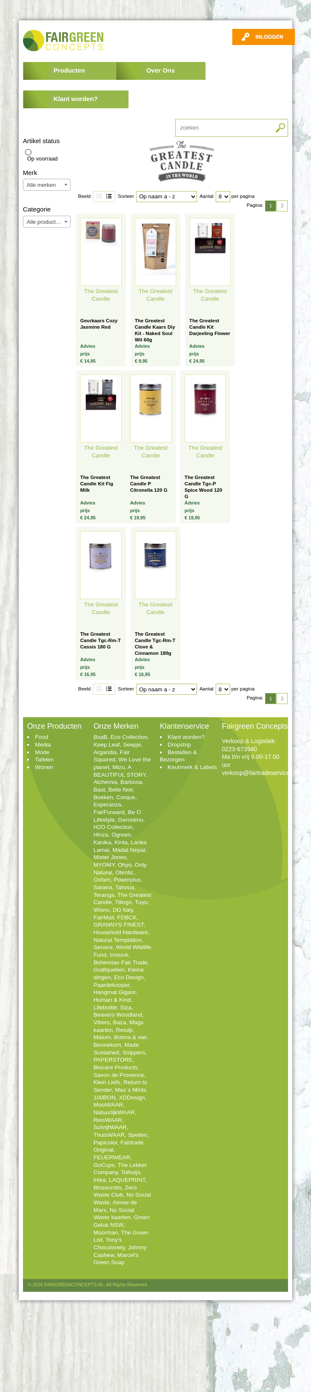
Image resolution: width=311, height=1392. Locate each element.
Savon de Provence (119, 1075)
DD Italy (123, 910)
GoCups (104, 1165)
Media (43, 744)
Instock (119, 955)
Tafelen (44, 759)
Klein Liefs (107, 1082)
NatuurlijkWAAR (114, 1112)
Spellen (137, 1135)
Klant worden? (76, 98)
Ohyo (125, 865)
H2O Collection (113, 827)
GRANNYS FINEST (119, 924)
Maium (102, 1037)
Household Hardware (121, 932)
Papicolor (105, 1142)
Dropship (179, 744)
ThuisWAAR (109, 1135)
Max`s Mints (130, 1090)
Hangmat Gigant (115, 992)
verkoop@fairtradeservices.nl (260, 772)
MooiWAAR (108, 1105)
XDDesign (132, 1097)
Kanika (102, 842)
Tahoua (124, 887)
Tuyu (141, 902)
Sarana (103, 887)
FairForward (109, 812)
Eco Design (129, 977)
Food (41, 737)
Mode (42, 752)
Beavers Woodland (118, 1015)
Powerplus (127, 879)
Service (103, 947)
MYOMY (104, 865)
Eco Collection (129, 737)
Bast (99, 789)
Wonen (44, 767)
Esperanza (107, 804)
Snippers (134, 1052)
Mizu (118, 767)
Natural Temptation (118, 940)
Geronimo (130, 820)
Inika (100, 1180)
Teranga (104, 895)
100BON (105, 1097)
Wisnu (102, 910)
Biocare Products (116, 1067)
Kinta (121, 842)
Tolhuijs (130, 1172)
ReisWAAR (108, 1120)
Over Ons (160, 70)
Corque (125, 797)
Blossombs (108, 1187)
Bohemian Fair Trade (121, 962)
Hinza (101, 834)
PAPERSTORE (113, 1060)
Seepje (132, 744)
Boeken (103, 797)
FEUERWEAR (112, 1157)
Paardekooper (112, 985)
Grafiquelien (109, 970)
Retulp (124, 1030)
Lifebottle (105, 1007)
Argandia (105, 752)
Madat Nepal (128, 850)
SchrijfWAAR (110, 1127)
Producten (69, 70)
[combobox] (47, 185)
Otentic (124, 872)
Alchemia (105, 782)
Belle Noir (120, 789)
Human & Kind (112, 1000)
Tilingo (123, 902)
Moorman (106, 1232)
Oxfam (102, 879)
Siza (125, 1007)
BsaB (101, 737)
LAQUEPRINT (127, 1180)
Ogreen (121, 834)
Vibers (102, 1022)
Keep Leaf (107, 744)
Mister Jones (110, 857)
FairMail (104, 917)
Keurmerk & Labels (192, 767)
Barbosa (131, 782)
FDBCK (127, 917)
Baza (119, 1022)
